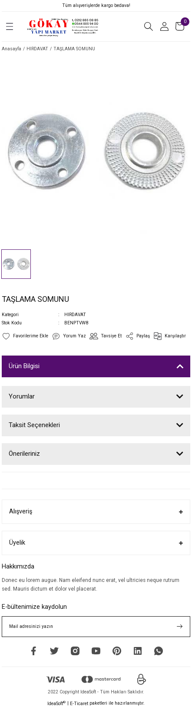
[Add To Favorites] (25, 336)
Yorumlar (22, 396)
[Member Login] (164, 26)
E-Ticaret (79, 703)
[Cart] (180, 26)
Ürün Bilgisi (24, 366)
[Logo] (63, 26)
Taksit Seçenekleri (34, 425)
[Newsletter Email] (96, 626)
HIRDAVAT (75, 314)
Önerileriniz (24, 453)
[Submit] (179, 626)
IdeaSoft (56, 703)
